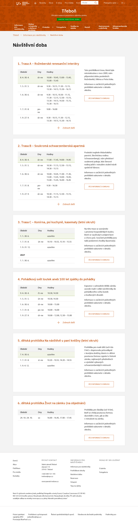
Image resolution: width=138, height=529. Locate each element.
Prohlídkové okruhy (77, 472)
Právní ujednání (19, 516)
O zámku (102, 470)
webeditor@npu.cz (34, 518)
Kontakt (79, 3)
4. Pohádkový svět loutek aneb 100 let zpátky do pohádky (58, 280)
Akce (51, 3)
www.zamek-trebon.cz (50, 483)
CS (123, 3)
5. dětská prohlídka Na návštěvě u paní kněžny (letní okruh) (59, 342)
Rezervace (74, 480)
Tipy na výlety (75, 487)
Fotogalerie (103, 474)
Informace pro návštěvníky (80, 468)
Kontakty (16, 477)
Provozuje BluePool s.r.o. (22, 521)
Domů (15, 462)
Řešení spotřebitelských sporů (63, 516)
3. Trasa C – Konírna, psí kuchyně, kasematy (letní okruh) (58, 223)
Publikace (16, 470)
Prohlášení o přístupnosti (38, 516)
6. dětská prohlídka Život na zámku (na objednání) (53, 405)
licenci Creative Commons (67, 495)
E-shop (59, 3)
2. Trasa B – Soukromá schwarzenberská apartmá (52, 147)
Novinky (42, 3)
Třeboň (69, 11)
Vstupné (73, 483)
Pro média (69, 3)
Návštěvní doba (76, 476)
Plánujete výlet (111, 3)
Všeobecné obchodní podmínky (91, 516)
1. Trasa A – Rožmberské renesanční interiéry (49, 64)
